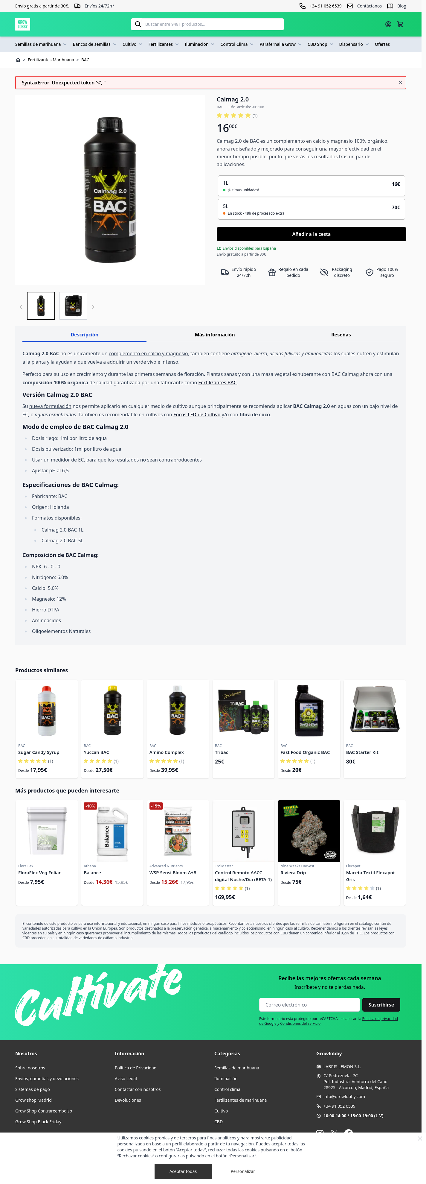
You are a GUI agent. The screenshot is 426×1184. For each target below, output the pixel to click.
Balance (92, 872)
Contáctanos (369, 6)
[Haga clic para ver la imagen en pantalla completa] (110, 190)
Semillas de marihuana (41, 44)
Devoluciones (128, 1100)
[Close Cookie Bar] (420, 1138)
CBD (218, 1121)
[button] (237, 115)
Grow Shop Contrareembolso (43, 1111)
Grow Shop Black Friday (38, 1121)
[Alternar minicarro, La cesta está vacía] (400, 24)
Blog (401, 6)
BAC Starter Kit (362, 752)
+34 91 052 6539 (339, 1106)
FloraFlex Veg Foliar (39, 872)
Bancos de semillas (95, 44)
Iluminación (200, 44)
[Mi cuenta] (388, 24)
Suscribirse (381, 1004)
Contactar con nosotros (138, 1089)
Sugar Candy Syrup (38, 752)
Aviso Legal (126, 1078)
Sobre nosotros (30, 1068)
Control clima (227, 1089)
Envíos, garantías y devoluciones (47, 1078)
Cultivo (133, 44)
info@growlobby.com (344, 1096)
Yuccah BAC (96, 752)
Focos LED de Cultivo (197, 414)
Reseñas (341, 334)
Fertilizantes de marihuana (240, 1100)
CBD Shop (321, 44)
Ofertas (382, 44)
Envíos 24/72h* (99, 6)
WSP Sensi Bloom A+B (172, 872)
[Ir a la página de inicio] (22, 24)
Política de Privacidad (135, 1068)
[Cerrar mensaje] (400, 82)
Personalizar (243, 1171)
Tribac (221, 752)
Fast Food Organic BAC (305, 752)
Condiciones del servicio (300, 1023)
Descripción (84, 334)
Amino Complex (166, 752)
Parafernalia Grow (281, 44)
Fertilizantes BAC (217, 382)
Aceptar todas (183, 1171)
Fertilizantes (164, 44)
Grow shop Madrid (33, 1100)
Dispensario (354, 44)
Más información (215, 334)
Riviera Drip (293, 872)
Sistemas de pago (32, 1089)
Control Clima (237, 44)
